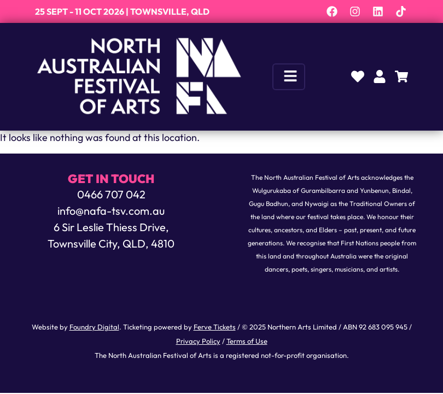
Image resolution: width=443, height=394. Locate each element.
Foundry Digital (94, 328)
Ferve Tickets (215, 328)
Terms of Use (246, 342)
